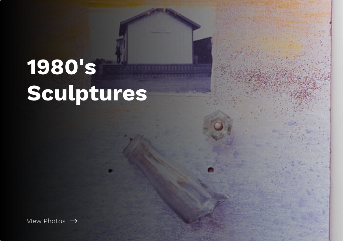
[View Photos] (86, 221)
